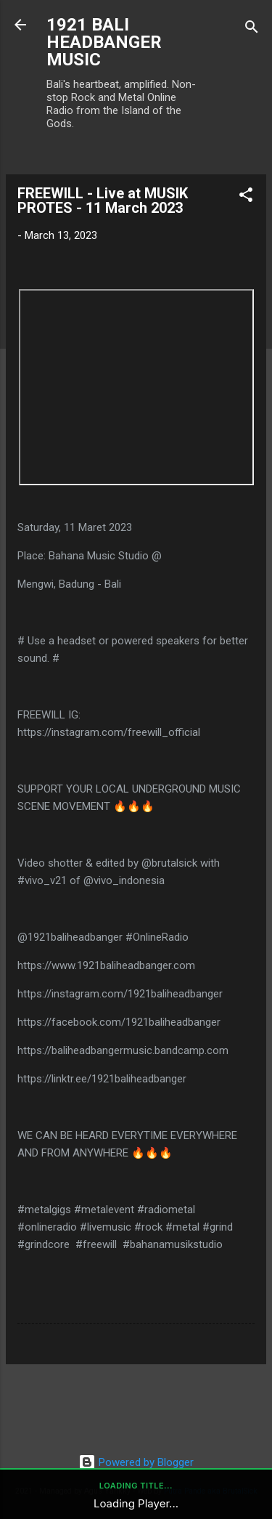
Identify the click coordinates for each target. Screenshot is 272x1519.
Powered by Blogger (136, 1462)
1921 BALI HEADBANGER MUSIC (104, 42)
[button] (246, 197)
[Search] (251, 29)
